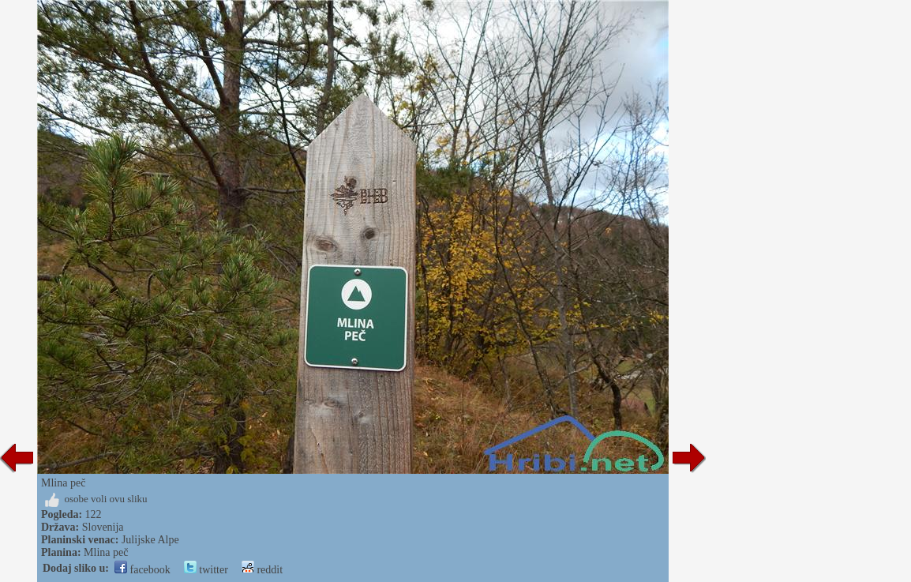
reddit (262, 570)
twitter (206, 570)
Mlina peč (106, 552)
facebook (142, 570)
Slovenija (103, 527)
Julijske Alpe (150, 540)
